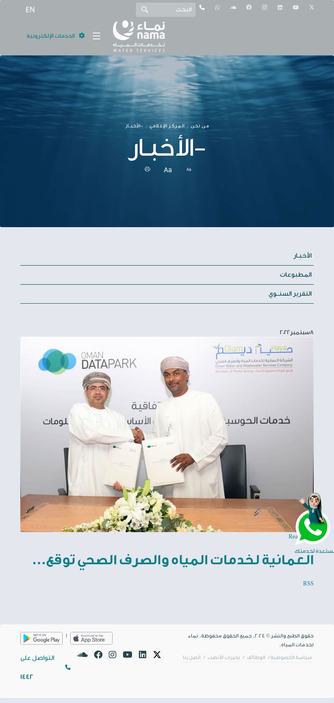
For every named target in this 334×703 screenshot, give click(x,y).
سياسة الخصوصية (291, 657)
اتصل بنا (192, 657)
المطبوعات (296, 274)
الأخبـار (302, 255)
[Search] (166, 10)
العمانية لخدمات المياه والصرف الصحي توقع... (173, 560)
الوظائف (256, 657)
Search (144, 9)
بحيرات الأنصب (223, 657)
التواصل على (37, 667)
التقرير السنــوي (290, 293)
